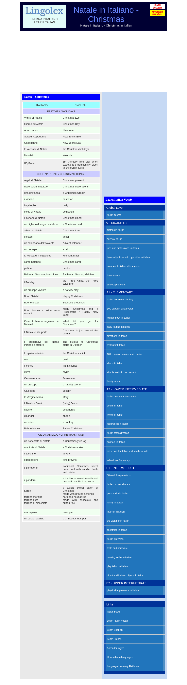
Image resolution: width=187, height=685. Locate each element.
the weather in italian (118, 520)
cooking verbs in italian (119, 557)
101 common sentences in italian (124, 354)
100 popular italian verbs (120, 308)
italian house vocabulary (120, 299)
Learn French (114, 639)
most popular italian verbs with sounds (127, 451)
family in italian (115, 502)
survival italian (114, 239)
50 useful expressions (119, 475)
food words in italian (118, 423)
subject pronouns (116, 284)
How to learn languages (120, 657)
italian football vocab (118, 433)
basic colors (113, 275)
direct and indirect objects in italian (125, 575)
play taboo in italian (117, 566)
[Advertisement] (96, 61)
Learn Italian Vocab (117, 620)
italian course (114, 215)
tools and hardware (117, 548)
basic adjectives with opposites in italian (128, 257)
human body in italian (118, 317)
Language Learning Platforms (123, 666)
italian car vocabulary (118, 484)
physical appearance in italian (123, 590)
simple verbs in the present (121, 372)
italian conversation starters (122, 396)
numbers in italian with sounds (123, 266)
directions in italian (117, 336)
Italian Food (113, 611)
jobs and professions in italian (123, 248)
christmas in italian (117, 530)
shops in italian (115, 363)
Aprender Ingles (115, 648)
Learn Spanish (115, 630)
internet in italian (116, 511)
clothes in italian (115, 230)
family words (114, 381)
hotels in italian (115, 414)
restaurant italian (116, 345)
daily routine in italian (118, 326)
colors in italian (115, 405)
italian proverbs (115, 539)
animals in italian (116, 442)
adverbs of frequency (118, 460)
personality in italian (117, 493)
